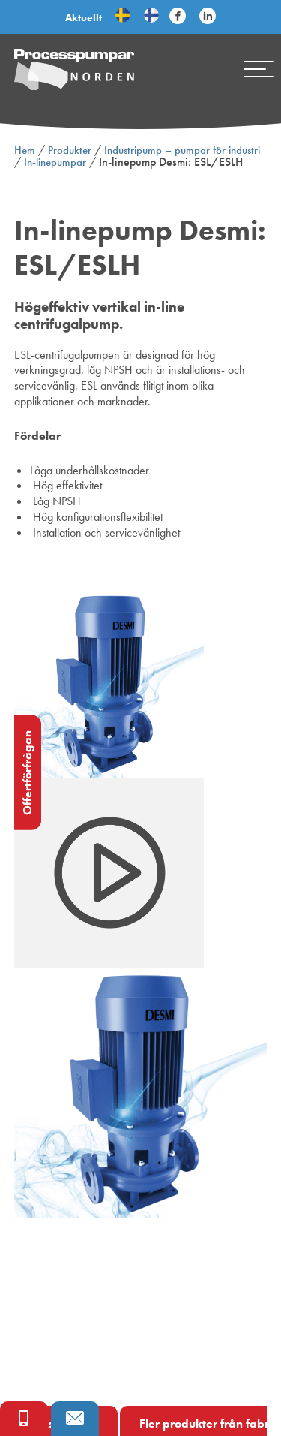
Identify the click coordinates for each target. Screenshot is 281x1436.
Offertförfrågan (27, 772)
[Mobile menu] (259, 69)
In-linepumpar (55, 162)
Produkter (69, 150)
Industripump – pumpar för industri (182, 150)
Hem (24, 150)
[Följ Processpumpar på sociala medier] (177, 16)
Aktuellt (83, 17)
